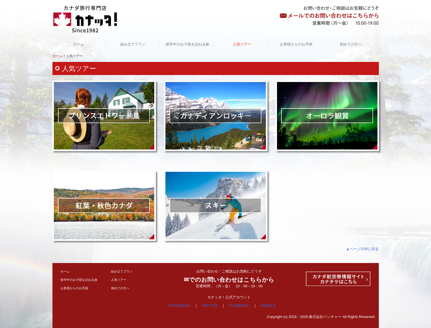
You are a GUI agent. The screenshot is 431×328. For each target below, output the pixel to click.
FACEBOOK (239, 305)
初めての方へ (351, 44)
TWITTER (210, 305)
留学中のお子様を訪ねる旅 (187, 44)
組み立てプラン (133, 44)
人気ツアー (242, 44)
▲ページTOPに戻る (362, 249)
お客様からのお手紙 (296, 44)
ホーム (78, 44)
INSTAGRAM (179, 305)
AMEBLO (268, 305)
